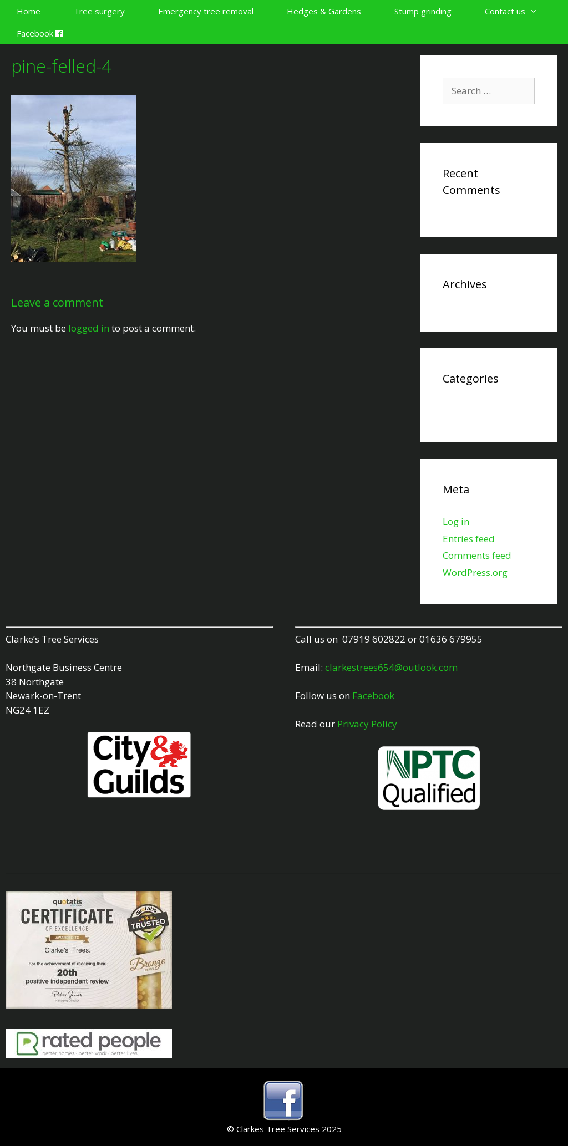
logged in (88, 328)
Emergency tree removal (205, 11)
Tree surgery (99, 11)
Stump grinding (423, 11)
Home (28, 11)
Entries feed (469, 538)
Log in (456, 521)
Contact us (519, 11)
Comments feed (477, 555)
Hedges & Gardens (324, 11)
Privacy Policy (367, 723)
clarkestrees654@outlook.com (391, 667)
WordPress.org (475, 572)
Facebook (40, 33)
